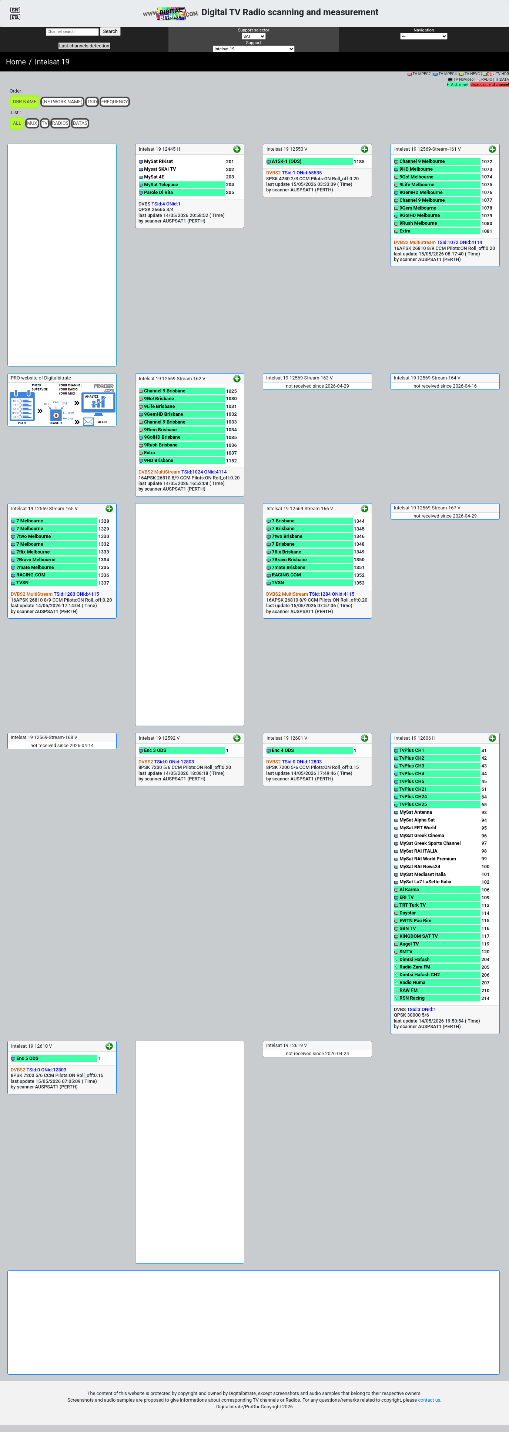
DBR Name (24, 101)
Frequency (114, 101)
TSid (92, 101)
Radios (60, 123)
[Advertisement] (62, 255)
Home (16, 61)
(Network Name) (62, 101)
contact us (429, 1400)
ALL (17, 123)
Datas (80, 123)
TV (45, 123)
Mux (32, 123)
